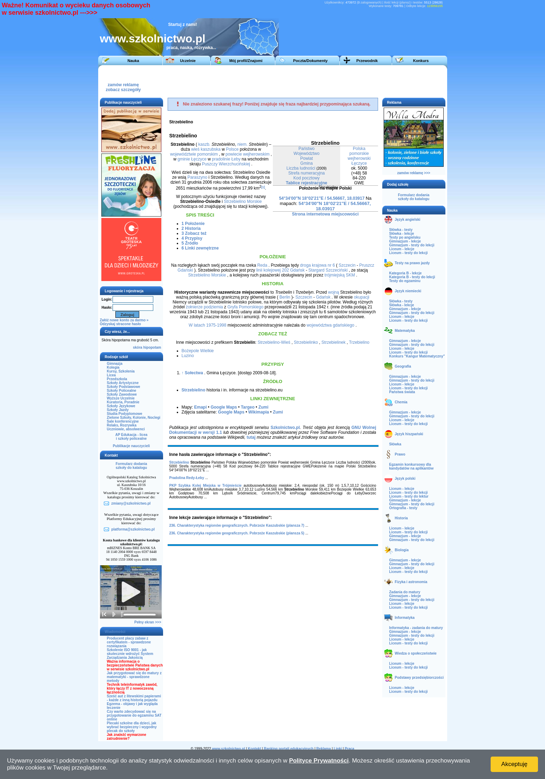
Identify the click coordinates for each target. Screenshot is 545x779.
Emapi (200, 407)
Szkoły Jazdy (118, 410)
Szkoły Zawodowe (122, 394)
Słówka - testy (401, 230)
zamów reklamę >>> (413, 173)
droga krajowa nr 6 (317, 265)
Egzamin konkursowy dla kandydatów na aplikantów (411, 466)
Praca (349, 749)
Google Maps (223, 407)
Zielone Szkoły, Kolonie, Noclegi (134, 417)
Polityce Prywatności (319, 760)
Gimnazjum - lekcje (405, 241)
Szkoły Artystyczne (123, 383)
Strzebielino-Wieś (273, 342)
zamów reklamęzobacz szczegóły (123, 85)
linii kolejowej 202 (272, 270)
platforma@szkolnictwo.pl (133, 529)
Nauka (133, 61)
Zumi (263, 407)
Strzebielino (194, 390)
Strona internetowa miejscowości (325, 214)
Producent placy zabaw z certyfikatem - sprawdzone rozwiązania (129, 642)
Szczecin (347, 265)
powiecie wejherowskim (247, 154)
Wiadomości (115, 632)
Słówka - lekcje (401, 233)
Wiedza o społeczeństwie (416, 653)
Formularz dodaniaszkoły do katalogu (131, 466)
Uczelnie (188, 61)
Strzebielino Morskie (243, 201)
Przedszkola (117, 379)
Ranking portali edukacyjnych (289, 749)
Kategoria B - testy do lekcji (412, 277)
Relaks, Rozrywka (122, 425)
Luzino (188, 355)
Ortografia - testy (403, 508)
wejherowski (359, 158)
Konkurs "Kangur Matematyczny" (417, 356)
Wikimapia (258, 412)
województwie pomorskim (194, 154)
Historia (401, 518)
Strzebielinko (306, 342)
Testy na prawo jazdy (412, 263)
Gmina (306, 163)
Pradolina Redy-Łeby (186, 478)
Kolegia (113, 367)
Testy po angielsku (404, 237)
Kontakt (254, 749)
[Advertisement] (315, 81)
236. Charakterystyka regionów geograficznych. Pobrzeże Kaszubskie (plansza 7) (236, 525)
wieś (195, 149)
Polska (359, 148)
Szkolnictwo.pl (285, 427)
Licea (111, 375)
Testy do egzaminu (404, 281)
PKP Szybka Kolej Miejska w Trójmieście (205, 485)
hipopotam (152, 347)
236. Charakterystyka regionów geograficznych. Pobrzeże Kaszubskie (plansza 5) (236, 533)
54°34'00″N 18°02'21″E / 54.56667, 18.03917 (322, 198)
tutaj (251, 437)
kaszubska (211, 149)
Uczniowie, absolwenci (126, 429)
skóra (137, 347)
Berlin (285, 297)
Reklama (323, 749)
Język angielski (407, 219)
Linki (338, 749)
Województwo (306, 153)
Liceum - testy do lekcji (408, 253)
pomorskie (359, 153)
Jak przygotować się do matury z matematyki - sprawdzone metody (134, 677)
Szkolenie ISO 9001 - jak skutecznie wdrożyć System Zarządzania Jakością (130, 654)
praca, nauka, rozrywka (190, 47)
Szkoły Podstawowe (123, 387)
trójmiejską (334, 275)
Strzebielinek (334, 342)
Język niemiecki (408, 291)
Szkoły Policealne (121, 390)
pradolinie (221, 159)
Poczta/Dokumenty (310, 61)
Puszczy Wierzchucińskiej (226, 164)
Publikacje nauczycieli (131, 446)
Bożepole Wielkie (198, 350)
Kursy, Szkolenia (121, 371)
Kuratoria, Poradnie (123, 402)
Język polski (405, 478)
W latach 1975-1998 (207, 325)
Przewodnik (367, 61)
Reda (262, 265)
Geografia (403, 366)
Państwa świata (402, 392)
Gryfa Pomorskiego (245, 307)
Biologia (402, 550)
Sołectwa (194, 372)
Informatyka (405, 618)
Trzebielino (359, 342)
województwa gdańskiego (330, 325)
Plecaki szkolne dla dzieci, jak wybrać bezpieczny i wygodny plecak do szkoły (132, 727)
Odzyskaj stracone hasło (120, 324)
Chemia (401, 402)
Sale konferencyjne (123, 421)
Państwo (306, 148)
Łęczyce (359, 163)
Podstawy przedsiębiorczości (419, 677)
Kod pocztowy (307, 178)
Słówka (395, 444)
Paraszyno (197, 177)
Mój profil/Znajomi (246, 61)
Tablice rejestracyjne (306, 182)
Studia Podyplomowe (124, 414)
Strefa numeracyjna (306, 173)
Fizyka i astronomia (411, 582)
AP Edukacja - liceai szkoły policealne (131, 436)
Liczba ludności (301, 168)
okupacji (361, 297)
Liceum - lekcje (402, 249)
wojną (333, 292)
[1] (263, 187)
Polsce (232, 149)
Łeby (236, 159)
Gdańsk (297, 270)
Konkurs (421, 61)
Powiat (306, 158)
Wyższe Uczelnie (121, 398)
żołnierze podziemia (204, 307)
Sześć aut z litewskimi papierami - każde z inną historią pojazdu (134, 698)
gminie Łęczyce (192, 159)
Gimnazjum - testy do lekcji (412, 245)
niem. (242, 144)
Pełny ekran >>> (147, 622)
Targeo (248, 407)
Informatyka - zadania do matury (416, 628)
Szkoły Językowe (121, 406)
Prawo (400, 454)
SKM (350, 275)
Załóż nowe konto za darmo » (124, 320)
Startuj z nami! (182, 24)
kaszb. (204, 144)
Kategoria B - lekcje (405, 273)
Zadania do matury (404, 592)
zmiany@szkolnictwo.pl (130, 503)
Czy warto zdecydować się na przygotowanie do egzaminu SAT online (134, 715)
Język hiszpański (409, 434)
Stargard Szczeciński (328, 270)
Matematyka (405, 331)
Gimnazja (114, 363)
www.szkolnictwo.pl (153, 38)
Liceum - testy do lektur (409, 496)
